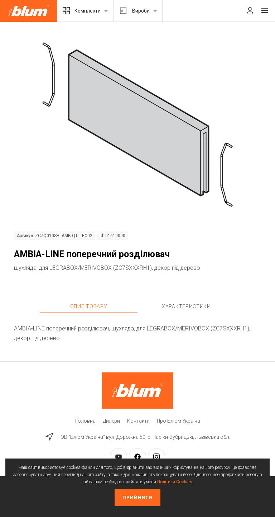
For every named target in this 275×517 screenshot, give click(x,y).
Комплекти (85, 10)
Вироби (138, 10)
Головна (85, 421)
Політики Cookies (174, 481)
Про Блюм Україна (178, 421)
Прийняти (137, 497)
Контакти (138, 421)
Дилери (111, 421)
